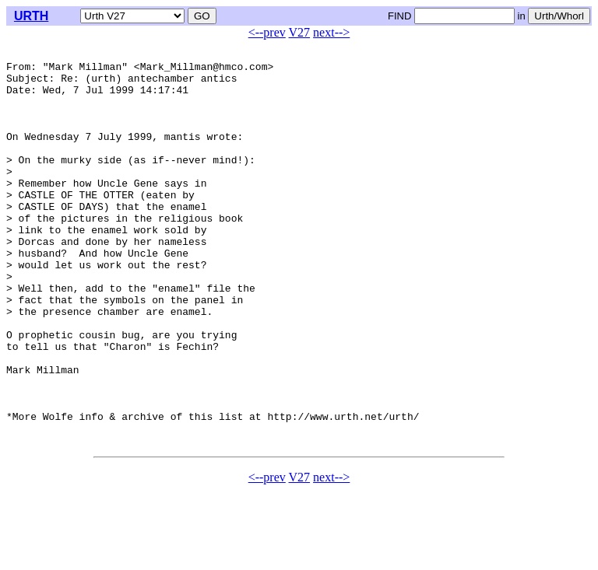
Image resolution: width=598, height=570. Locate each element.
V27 (300, 32)
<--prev (267, 32)
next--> (331, 32)
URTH (31, 16)
